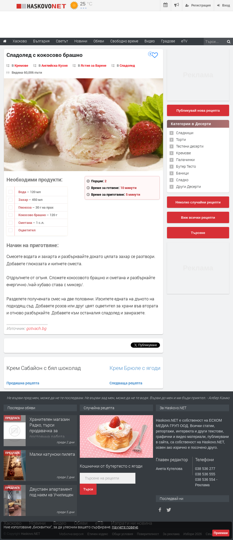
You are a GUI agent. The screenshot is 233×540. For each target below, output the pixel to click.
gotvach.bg (36, 328)
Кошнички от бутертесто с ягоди (111, 466)
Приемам (221, 533)
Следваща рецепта (126, 383)
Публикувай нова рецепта (198, 110)
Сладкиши (184, 132)
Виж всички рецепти (198, 217)
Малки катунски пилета (52, 454)
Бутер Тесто (186, 166)
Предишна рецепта (22, 383)
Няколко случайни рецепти (198, 202)
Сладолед (127, 65)
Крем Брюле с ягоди (135, 368)
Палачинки (185, 159)
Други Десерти (188, 186)
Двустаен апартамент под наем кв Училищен (51, 491)
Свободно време (124, 41)
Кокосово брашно (32, 214)
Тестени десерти (189, 146)
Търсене (198, 233)
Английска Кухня (54, 65)
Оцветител (26, 230)
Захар (23, 199)
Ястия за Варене (93, 65)
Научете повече (125, 526)
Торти (181, 139)
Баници (182, 173)
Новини (80, 41)
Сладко (182, 179)
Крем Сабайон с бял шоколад (43, 367)
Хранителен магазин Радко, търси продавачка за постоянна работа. (50, 427)
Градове (168, 41)
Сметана (25, 222)
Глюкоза (25, 207)
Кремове (21, 65)
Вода (22, 191)
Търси (88, 489)
